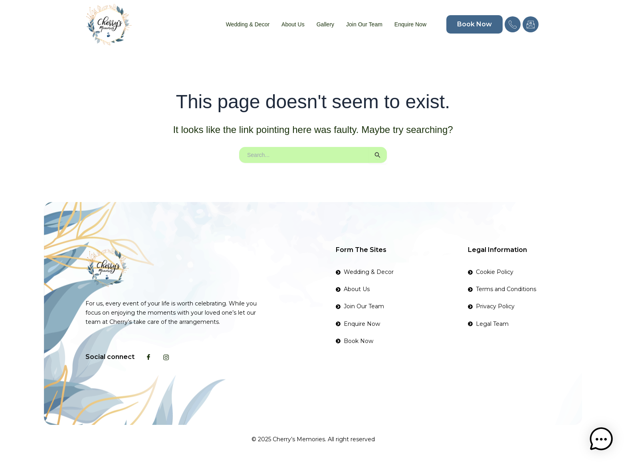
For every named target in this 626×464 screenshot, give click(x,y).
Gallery (325, 24)
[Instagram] (166, 357)
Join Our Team (364, 24)
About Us (293, 24)
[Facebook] (149, 357)
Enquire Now (410, 24)
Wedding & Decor (247, 24)
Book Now (474, 24)
